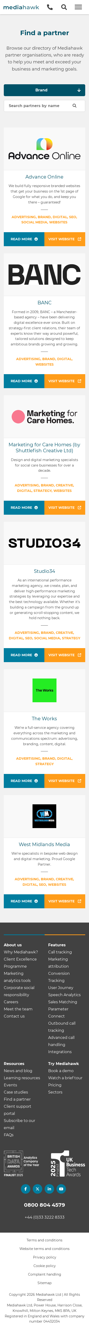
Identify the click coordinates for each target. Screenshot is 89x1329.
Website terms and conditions (44, 1249)
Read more (21, 239)
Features (57, 945)
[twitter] (37, 1189)
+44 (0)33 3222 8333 (45, 1217)
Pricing (54, 1085)
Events (10, 1085)
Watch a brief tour (65, 1078)
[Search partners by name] (44, 106)
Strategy (42, 491)
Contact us (14, 1016)
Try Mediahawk (63, 1063)
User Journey (60, 987)
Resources (14, 1063)
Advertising (24, 217)
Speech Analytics (64, 995)
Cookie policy (44, 1266)
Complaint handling (44, 1274)
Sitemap (44, 1283)
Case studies (16, 1092)
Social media (34, 222)
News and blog (18, 1071)
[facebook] (25, 1189)
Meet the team (18, 1009)
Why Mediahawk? (21, 952)
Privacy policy (44, 1257)
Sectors (55, 1092)
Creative (64, 485)
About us (13, 945)
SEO (72, 217)
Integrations (60, 1052)
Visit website (64, 239)
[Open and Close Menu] (78, 7)
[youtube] (61, 1189)
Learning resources (22, 1078)
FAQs (9, 1135)
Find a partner (17, 1099)
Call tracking (60, 952)
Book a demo (61, 1071)
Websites (58, 222)
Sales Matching (62, 1002)
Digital (60, 217)
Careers (11, 1002)
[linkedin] (49, 1189)
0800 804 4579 (44, 1205)
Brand (44, 217)
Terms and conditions (44, 1240)
